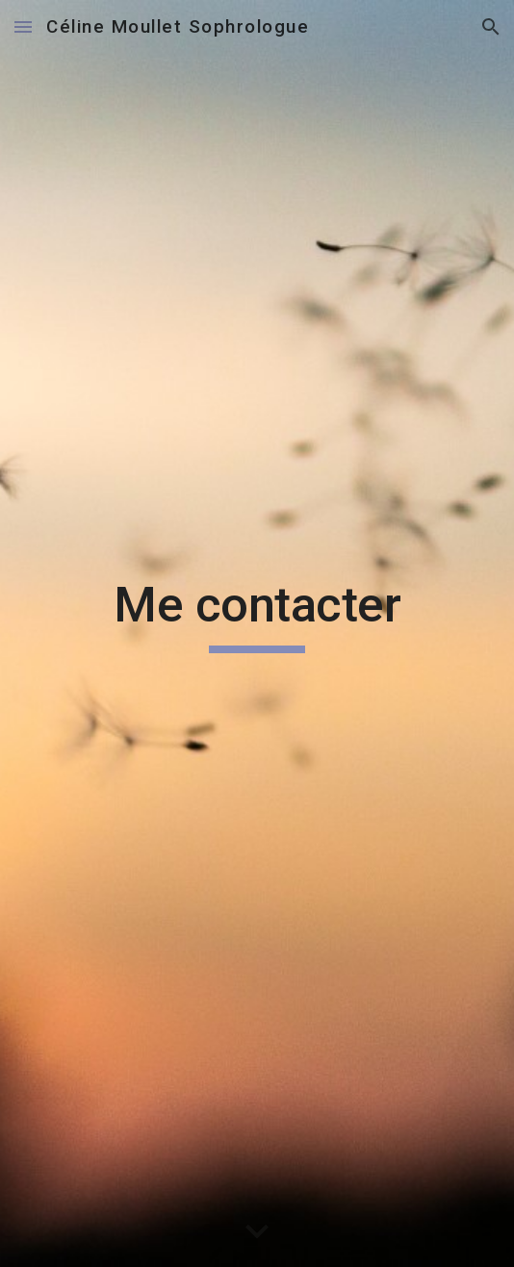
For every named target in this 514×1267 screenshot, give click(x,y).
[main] (257, 633)
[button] (23, 26)
